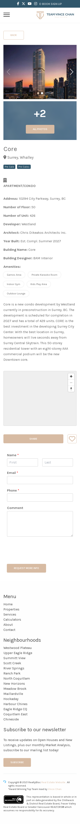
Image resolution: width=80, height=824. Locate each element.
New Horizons (14, 683)
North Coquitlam (16, 678)
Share (33, 438)
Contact (9, 630)
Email (12, 473)
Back (13, 35)
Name (13, 455)
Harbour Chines (15, 704)
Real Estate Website (53, 782)
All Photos (40, 129)
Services (9, 614)
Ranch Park (11, 673)
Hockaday (10, 699)
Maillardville (13, 694)
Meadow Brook (14, 689)
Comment (15, 508)
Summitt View (14, 658)
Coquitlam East (15, 714)
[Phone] (40, 497)
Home (8, 604)
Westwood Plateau (17, 648)
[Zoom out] (71, 382)
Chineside (11, 719)
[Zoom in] (71, 376)
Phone (13, 490)
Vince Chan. (55, 789)
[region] (40, 398)
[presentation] (39, 557)
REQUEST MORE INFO (26, 568)
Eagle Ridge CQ (15, 709)
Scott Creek (12, 663)
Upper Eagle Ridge (17, 653)
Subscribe (17, 762)
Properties (11, 609)
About (8, 625)
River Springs (13, 668)
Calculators (12, 619)
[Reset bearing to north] (71, 389)
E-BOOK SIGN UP (50, 4)
